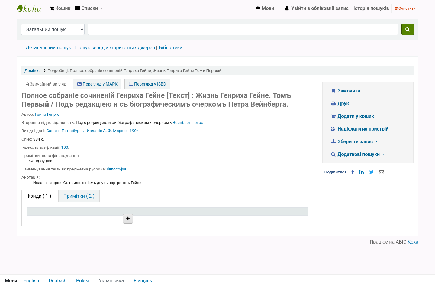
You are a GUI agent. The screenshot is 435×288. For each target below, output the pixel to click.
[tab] (79, 196)
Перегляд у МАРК (97, 84)
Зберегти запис (352, 141)
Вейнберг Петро (187, 122)
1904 (134, 130)
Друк (339, 103)
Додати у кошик (352, 116)
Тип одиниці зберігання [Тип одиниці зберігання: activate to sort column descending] (43, 217)
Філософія (116, 169)
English (31, 280)
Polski (82, 280)
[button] (60, 8)
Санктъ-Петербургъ (65, 130)
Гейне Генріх (47, 114)
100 (64, 147)
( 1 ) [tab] (39, 196)
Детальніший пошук (48, 47)
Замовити (345, 91)
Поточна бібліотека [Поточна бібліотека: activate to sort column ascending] (106, 220)
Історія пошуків (371, 8)
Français (143, 280)
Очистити (405, 8)
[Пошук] (407, 29)
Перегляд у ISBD (147, 84)
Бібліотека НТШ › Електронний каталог (32, 8)
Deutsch (57, 280)
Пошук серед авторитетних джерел (115, 47)
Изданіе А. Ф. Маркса (107, 130)
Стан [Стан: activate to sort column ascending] (204, 220)
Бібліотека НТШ (105, 234)
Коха (413, 270)
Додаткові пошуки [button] (355, 154)
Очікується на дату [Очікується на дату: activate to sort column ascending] (275, 220)
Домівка (32, 70)
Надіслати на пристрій (359, 129)
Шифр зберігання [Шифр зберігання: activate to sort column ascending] (161, 220)
